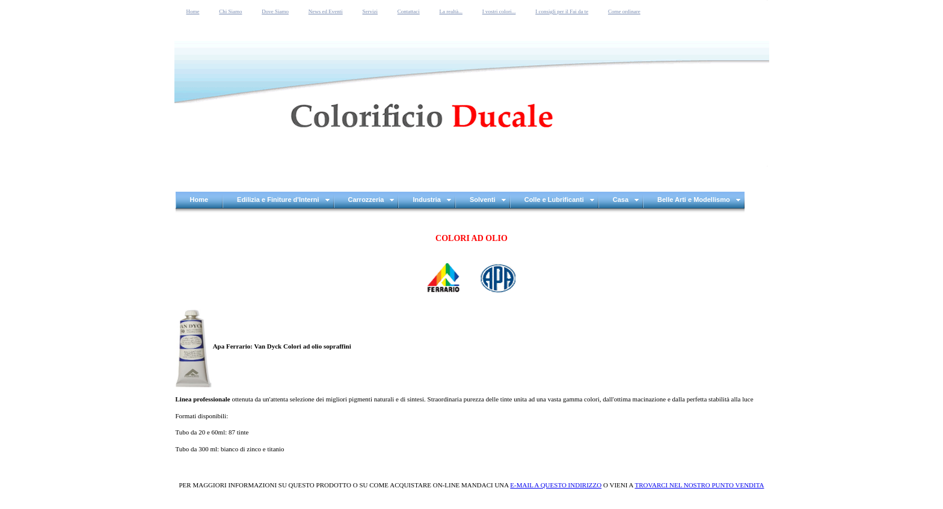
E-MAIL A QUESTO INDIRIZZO (555, 485)
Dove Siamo (275, 11)
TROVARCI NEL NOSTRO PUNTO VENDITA (699, 485)
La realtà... (451, 11)
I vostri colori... (499, 11)
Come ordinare (624, 11)
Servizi (370, 11)
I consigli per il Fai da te (561, 11)
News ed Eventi (326, 11)
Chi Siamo (230, 11)
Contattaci (409, 11)
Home (193, 11)
